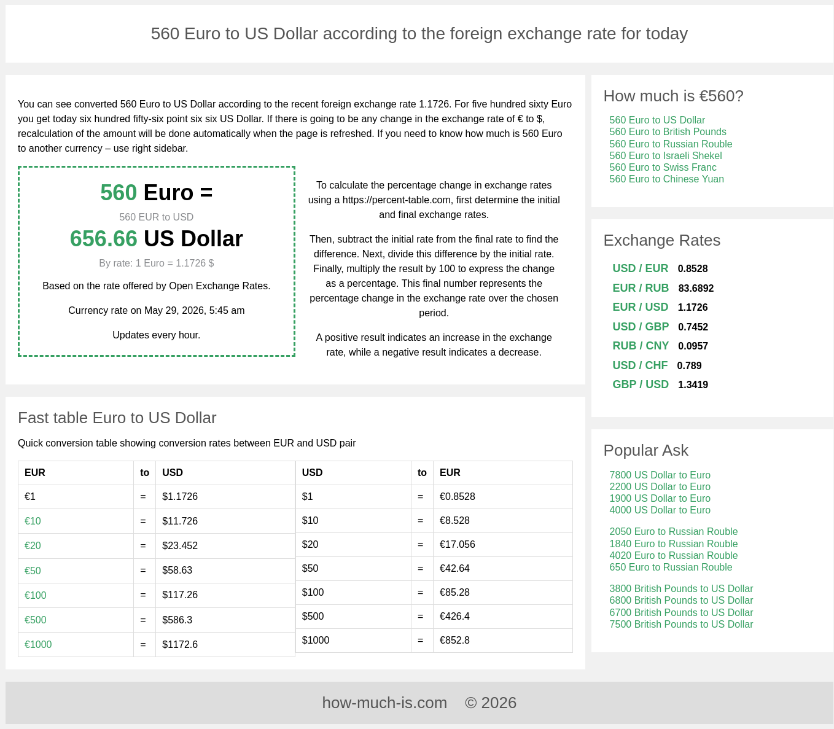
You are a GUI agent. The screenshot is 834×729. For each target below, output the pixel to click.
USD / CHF (640, 365)
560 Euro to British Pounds (668, 132)
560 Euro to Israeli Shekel (666, 155)
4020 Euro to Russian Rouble (674, 555)
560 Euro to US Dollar (658, 120)
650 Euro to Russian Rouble (671, 567)
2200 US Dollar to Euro (660, 486)
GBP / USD (641, 384)
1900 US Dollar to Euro (660, 498)
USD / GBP (641, 327)
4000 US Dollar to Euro (660, 510)
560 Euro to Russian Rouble (671, 144)
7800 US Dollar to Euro (660, 475)
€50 (33, 571)
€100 (36, 595)
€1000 (38, 644)
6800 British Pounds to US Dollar (682, 600)
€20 (33, 545)
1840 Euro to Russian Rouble (674, 544)
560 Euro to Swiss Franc (663, 167)
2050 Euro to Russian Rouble (674, 531)
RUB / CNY (641, 346)
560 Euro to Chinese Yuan (667, 179)
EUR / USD (641, 307)
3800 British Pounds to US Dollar (682, 588)
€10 (33, 521)
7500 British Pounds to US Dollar (682, 624)
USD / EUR (641, 268)
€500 (36, 620)
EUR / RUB (641, 288)
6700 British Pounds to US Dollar (682, 612)
